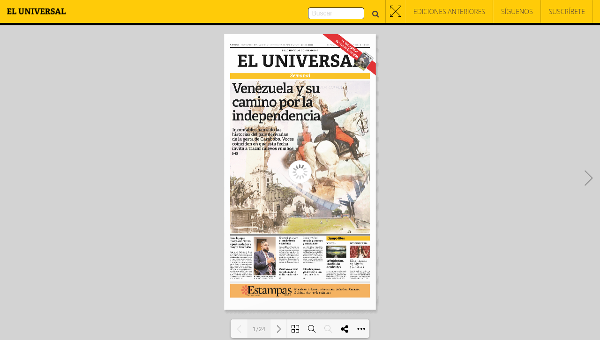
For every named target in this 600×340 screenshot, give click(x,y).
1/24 (259, 329)
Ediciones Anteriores (449, 11)
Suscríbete (567, 11)
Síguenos (517, 11)
